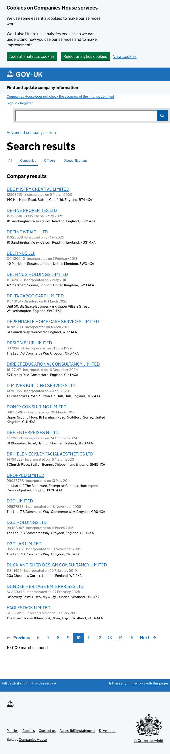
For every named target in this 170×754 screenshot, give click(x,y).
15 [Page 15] (131, 637)
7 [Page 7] (48, 637)
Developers (107, 731)
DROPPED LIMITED (25, 475)
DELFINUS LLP (21, 253)
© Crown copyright (148, 740)
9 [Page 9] (68, 637)
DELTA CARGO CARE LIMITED (35, 295)
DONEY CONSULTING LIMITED (37, 406)
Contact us (47, 731)
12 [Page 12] (99, 637)
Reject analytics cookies (85, 56)
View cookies (125, 56)
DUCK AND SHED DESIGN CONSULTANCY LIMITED (57, 565)
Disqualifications (75, 160)
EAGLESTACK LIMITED (28, 607)
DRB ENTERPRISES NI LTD (33, 432)
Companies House (33, 739)
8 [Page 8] (58, 637)
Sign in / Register (20, 103)
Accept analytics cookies (32, 56)
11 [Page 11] (89, 637)
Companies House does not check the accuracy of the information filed (60, 96)
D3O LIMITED (20, 501)
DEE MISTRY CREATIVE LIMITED (38, 189)
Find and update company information (42, 87)
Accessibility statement (77, 731)
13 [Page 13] (110, 637)
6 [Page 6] (38, 637)
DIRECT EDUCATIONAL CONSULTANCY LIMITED (53, 364)
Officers (50, 160)
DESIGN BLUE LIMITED (29, 342)
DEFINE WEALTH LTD (27, 232)
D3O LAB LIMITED (24, 543)
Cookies (28, 731)
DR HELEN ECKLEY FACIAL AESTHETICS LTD (50, 454)
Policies (12, 731)
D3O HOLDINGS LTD (27, 522)
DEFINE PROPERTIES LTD (32, 210)
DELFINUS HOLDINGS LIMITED (37, 274)
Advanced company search (31, 132)
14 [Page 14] (120, 637)
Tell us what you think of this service (29, 683)
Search (162, 115)
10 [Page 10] (78, 637)
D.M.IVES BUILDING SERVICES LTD (41, 385)
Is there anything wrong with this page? (138, 683)
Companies (28, 160)
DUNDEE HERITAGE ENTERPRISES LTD (45, 586)
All (10, 160)
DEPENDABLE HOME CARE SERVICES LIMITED (53, 321)
